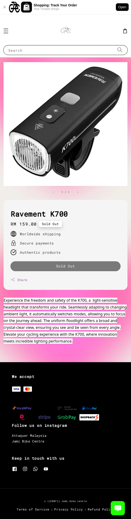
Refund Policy (101, 509)
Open (122, 7)
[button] (6, 31)
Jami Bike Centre (28, 441)
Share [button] (19, 280)
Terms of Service (33, 509)
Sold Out (65, 266)
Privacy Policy (68, 509)
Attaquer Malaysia (29, 435)
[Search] (119, 50)
